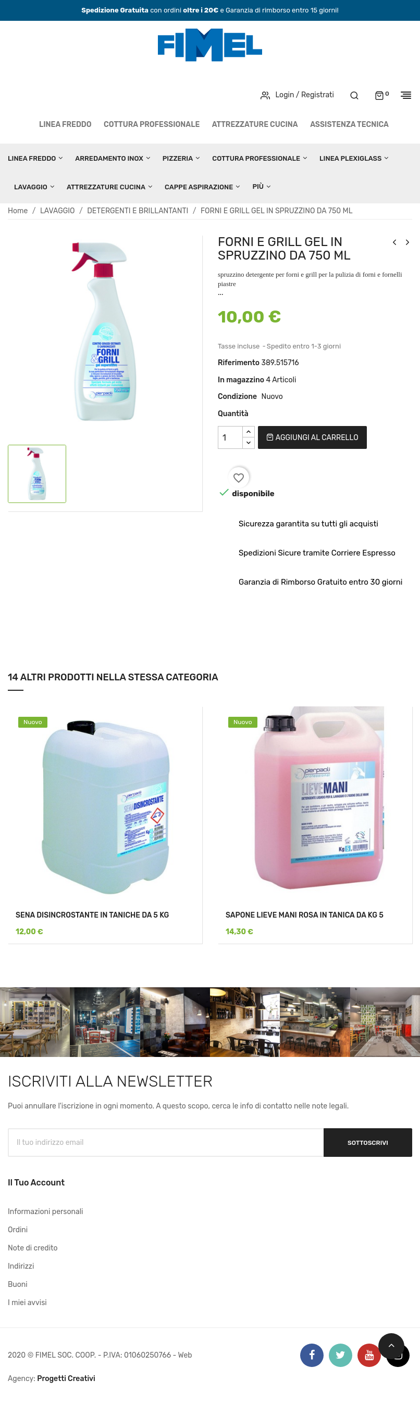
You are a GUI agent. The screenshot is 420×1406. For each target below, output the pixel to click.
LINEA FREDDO (65, 124)
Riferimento (239, 362)
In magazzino (241, 380)
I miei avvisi (27, 1302)
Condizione (237, 396)
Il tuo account (36, 1183)
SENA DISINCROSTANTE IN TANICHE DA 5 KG (92, 915)
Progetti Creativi (66, 1378)
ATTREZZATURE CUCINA (255, 124)
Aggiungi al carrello (312, 437)
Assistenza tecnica (349, 124)
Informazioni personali (45, 1211)
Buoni (18, 1284)
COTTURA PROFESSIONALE (152, 124)
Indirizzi (21, 1266)
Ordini (18, 1230)
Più (258, 186)
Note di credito (33, 1248)
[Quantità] (230, 437)
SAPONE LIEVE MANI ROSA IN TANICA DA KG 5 (305, 915)
